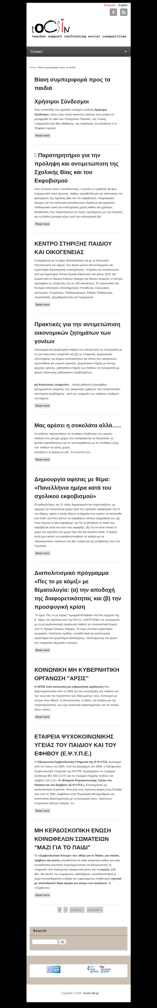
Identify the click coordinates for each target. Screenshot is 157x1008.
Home (33, 67)
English (123, 5)
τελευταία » (95, 910)
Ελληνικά (109, 5)
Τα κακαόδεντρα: (80, 452)
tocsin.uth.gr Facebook (113, 12)
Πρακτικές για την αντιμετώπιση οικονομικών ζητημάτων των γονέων (77, 332)
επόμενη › (77, 910)
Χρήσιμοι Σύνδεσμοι (61, 101)
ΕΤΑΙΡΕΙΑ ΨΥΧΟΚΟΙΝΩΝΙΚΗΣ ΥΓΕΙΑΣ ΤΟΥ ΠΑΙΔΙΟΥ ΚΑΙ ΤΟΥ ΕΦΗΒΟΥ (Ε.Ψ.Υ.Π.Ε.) (75, 745)
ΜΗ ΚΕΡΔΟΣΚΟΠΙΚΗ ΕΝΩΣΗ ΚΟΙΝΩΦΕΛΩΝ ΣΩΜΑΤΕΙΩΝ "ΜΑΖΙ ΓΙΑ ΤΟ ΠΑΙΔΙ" (72, 839)
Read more (42, 135)
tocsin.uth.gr (91, 993)
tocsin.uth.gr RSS (123, 12)
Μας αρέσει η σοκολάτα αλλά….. (77, 425)
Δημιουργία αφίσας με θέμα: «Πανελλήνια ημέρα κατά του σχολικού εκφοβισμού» (72, 487)
